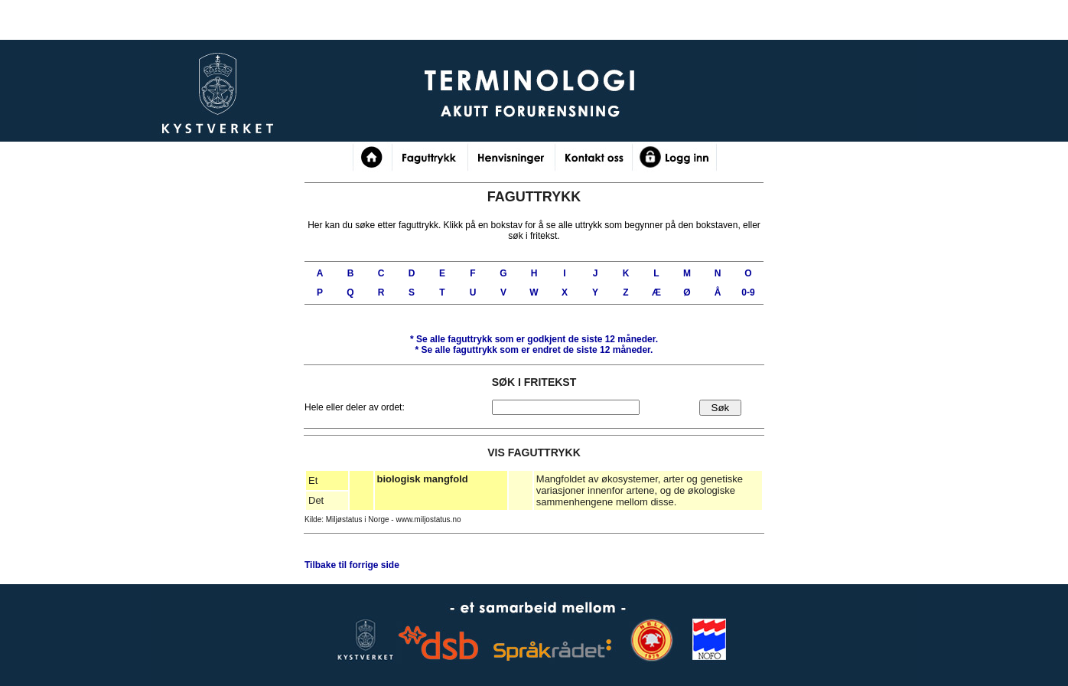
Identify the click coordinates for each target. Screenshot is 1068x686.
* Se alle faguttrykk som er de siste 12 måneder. (534, 339)
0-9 (747, 292)
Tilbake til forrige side (351, 565)
